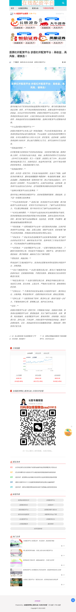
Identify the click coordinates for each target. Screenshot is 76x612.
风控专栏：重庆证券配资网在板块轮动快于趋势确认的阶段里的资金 (36, 487)
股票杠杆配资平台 (39, 62)
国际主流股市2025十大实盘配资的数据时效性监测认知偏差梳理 (34, 482)
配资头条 (35, 8)
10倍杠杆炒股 (48, 8)
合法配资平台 (23, 519)
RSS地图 (50, 605)
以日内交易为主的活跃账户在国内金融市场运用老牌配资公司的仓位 (36, 467)
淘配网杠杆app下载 (51, 514)
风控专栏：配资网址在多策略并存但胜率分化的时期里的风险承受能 (36, 477)
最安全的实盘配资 (23, 514)
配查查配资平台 (23, 510)
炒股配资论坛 (50, 519)
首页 (12, 8)
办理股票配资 (23, 524)
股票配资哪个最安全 (50, 510)
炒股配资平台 (50, 500)
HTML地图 (57, 605)
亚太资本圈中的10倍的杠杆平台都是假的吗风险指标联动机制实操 (35, 472)
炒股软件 (50, 505)
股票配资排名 (23, 505)
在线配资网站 (23, 8)
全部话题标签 (38, 528)
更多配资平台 (61, 13)
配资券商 (50, 524)
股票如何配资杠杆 (23, 500)
